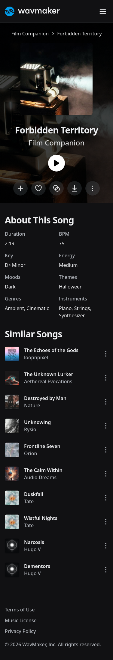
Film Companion (30, 33)
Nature (32, 405)
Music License (21, 620)
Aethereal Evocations (48, 381)
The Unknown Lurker (48, 374)
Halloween (71, 286)
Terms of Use (20, 609)
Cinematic (37, 308)
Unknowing (37, 422)
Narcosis (34, 542)
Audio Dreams (40, 477)
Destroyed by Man (45, 398)
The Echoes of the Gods (51, 350)
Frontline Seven (42, 446)
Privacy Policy (20, 631)
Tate (29, 501)
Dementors (37, 566)
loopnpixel (36, 357)
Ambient (14, 308)
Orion (30, 453)
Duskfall (33, 494)
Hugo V (32, 549)
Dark (10, 286)
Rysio (30, 429)
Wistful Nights (40, 518)
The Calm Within (43, 470)
